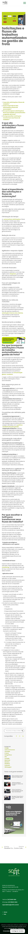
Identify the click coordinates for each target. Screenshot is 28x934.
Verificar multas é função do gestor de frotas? (17, 784)
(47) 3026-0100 (11, 899)
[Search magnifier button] (22, 731)
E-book (7, 753)
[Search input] (13, 731)
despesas (13, 274)
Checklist (7, 751)
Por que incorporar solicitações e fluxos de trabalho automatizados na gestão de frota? (14, 112)
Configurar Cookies (17, 931)
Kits (6, 756)
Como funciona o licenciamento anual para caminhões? (17, 791)
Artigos (7, 748)
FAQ (5, 914)
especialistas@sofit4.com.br (10, 905)
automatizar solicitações (12, 219)
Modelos (7, 762)
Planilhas (7, 763)
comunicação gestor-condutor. (12, 373)
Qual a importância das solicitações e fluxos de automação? (10, 107)
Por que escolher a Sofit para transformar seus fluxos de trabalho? (12, 117)
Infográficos (8, 755)
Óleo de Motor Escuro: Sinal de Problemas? (17, 776)
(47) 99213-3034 (12, 902)
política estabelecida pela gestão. (12, 426)
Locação (7, 758)
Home (5, 912)
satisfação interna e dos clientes (12, 313)
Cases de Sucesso (10, 749)
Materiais (7, 760)
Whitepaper (8, 767)
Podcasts (7, 765)
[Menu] (24, 3)
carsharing (5, 567)
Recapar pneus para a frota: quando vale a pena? (17, 797)
